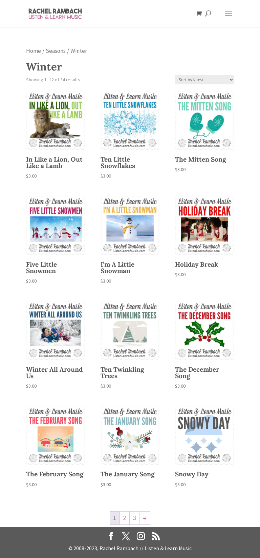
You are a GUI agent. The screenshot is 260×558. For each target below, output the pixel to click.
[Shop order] (204, 79)
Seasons (56, 51)
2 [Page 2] (124, 518)
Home (33, 51)
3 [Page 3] (134, 518)
